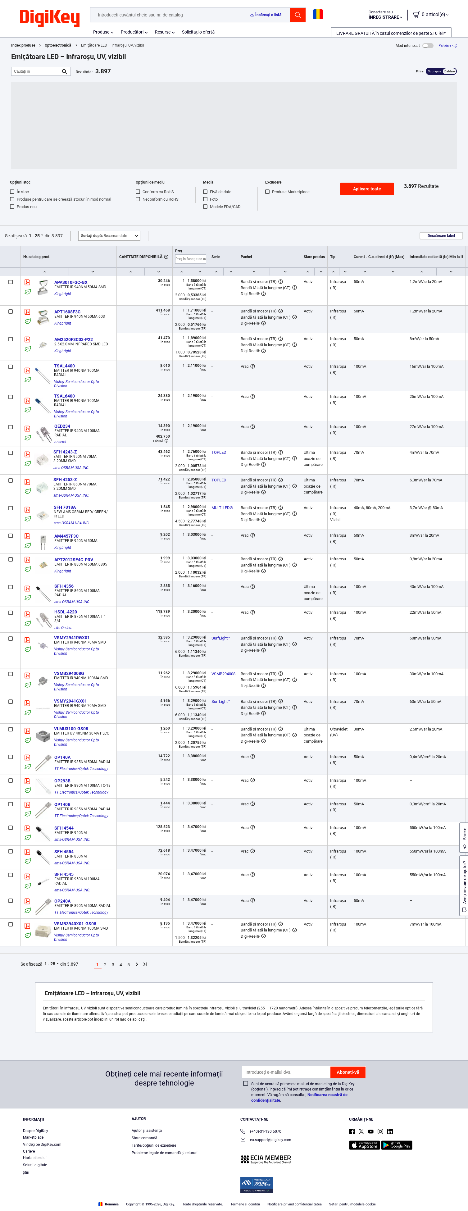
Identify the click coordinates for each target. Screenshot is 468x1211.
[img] (50, 18)
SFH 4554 (64, 851)
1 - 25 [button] (34, 235)
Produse (101, 32)
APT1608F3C (67, 311)
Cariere (29, 1151)
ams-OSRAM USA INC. (71, 468)
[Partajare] (447, 45)
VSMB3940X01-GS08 (75, 923)
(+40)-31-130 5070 (260, 1132)
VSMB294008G (69, 673)
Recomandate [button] (104, 236)
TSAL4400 (64, 365)
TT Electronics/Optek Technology (81, 769)
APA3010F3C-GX (71, 282)
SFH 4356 (64, 586)
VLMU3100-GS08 (71, 728)
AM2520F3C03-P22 (73, 339)
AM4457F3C (66, 536)
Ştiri (26, 1172)
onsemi (60, 442)
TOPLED (218, 452)
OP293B (62, 780)
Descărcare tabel (441, 236)
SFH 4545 (64, 874)
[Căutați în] (36, 71)
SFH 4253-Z (65, 479)
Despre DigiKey (35, 1131)
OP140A (62, 757)
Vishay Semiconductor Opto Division (77, 384)
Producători (132, 32)
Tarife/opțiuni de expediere (154, 1145)
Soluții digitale (35, 1165)
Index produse (23, 45)
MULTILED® (222, 507)
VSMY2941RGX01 (72, 637)
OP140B (62, 804)
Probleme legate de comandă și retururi (165, 1153)
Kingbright (62, 294)
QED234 (62, 426)
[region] (234, 1197)
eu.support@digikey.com (265, 1140)
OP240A (62, 901)
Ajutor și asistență (147, 1130)
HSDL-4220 (65, 611)
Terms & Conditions (43, 1204)
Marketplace (33, 1137)
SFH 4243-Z (65, 451)
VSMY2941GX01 (70, 701)
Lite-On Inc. (63, 628)
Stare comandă (144, 1138)
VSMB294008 (223, 674)
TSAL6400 (64, 396)
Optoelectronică (58, 45)
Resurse (162, 32)
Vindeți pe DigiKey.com (42, 1144)
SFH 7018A (65, 507)
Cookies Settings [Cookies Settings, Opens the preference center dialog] (358, 1197)
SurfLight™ (220, 638)
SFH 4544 (64, 828)
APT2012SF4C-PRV (73, 559)
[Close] (458, 1197)
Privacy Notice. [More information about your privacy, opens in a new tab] (81, 1204)
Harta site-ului (35, 1158)
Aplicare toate (367, 188)
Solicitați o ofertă (198, 32)
